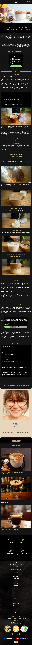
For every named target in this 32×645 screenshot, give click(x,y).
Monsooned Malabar (16, 578)
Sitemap (16, 612)
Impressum (16, 598)
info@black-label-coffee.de (17, 623)
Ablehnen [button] (13, 326)
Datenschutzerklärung (16, 603)
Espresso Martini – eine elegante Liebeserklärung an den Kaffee (13, 501)
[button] (28, 2)
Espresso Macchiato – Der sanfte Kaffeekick (9, 529)
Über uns (16, 596)
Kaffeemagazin (16, 585)
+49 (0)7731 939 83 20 (17, 622)
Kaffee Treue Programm (16, 588)
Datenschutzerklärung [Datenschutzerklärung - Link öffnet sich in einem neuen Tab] (7, 320)
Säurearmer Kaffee (16, 576)
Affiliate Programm (16, 608)
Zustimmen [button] (7, 326)
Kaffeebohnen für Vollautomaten (16, 581)
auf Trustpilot (25, 556)
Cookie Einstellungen (16, 610)
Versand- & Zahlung (16, 605)
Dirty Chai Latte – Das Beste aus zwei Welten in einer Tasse (12, 472)
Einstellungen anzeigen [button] (21, 326)
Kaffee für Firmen (16, 583)
